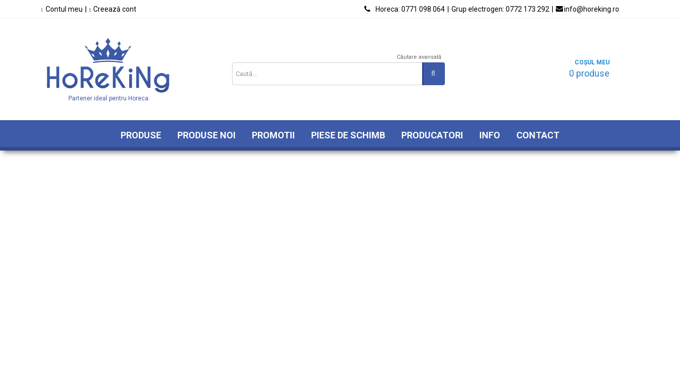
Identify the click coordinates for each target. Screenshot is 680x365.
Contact (537, 135)
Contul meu (64, 9)
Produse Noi (206, 135)
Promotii (273, 135)
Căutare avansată (419, 57)
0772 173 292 (500, 9)
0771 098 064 (410, 9)
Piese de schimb (348, 135)
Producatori (432, 135)
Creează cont (114, 9)
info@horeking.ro (591, 9)
